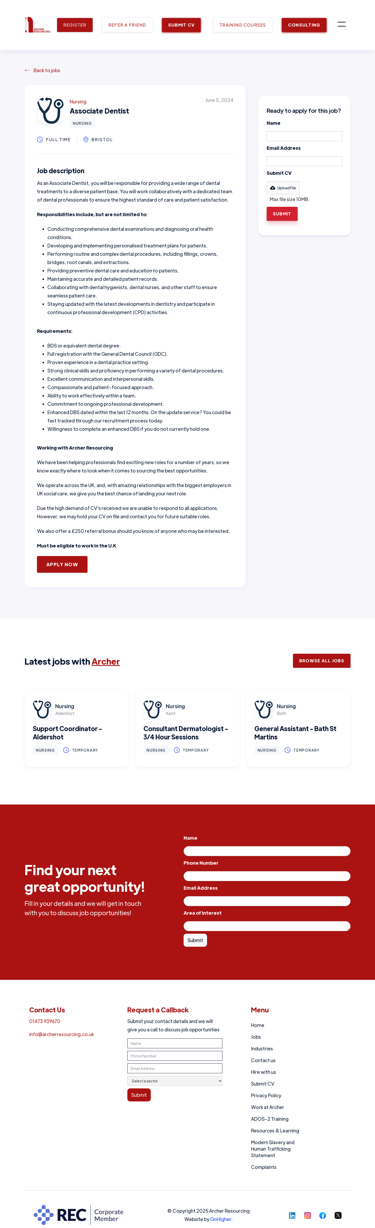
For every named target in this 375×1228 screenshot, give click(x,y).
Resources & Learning (275, 1130)
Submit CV (279, 173)
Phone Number (201, 863)
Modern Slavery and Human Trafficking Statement (273, 1148)
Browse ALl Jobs (321, 660)
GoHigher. (221, 1219)
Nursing (78, 101)
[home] (37, 25)
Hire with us (263, 1072)
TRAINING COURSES (243, 25)
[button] (342, 25)
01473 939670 (44, 1021)
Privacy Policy (266, 1095)
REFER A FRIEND (127, 25)
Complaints (264, 1167)
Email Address (284, 148)
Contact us (263, 1060)
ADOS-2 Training (270, 1119)
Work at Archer (267, 1107)
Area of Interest (203, 913)
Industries (262, 1048)
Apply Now (62, 564)
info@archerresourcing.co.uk (61, 1034)
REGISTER (74, 25)
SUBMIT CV (181, 25)
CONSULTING (304, 25)
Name (273, 123)
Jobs (256, 1037)
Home (257, 1025)
